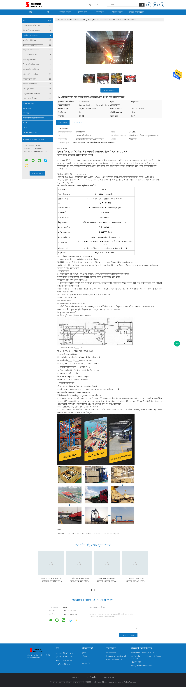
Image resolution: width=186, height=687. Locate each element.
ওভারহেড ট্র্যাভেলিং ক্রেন (37, 25)
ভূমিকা (84, 653)
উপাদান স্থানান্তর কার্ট (37, 84)
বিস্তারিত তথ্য (62, 122)
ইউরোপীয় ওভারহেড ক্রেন (37, 30)
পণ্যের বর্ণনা (78, 122)
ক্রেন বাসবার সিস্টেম (37, 98)
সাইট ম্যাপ (75, 677)
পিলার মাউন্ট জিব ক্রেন (37, 64)
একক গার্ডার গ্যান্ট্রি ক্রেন (37, 69)
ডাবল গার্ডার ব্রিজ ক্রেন (66, 534)
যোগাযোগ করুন (117, 12)
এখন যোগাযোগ (109, 90)
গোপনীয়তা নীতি (91, 677)
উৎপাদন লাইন (111, 653)
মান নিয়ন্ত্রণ (99, 12)
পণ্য (47, 12)
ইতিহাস (84, 656)
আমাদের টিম (86, 663)
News (25, 123)
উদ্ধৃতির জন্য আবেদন (136, 12)
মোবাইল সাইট (109, 677)
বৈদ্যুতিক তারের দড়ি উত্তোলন (37, 45)
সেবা (83, 660)
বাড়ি (30, 12)
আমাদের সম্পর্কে (65, 12)
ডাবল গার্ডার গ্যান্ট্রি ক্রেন (37, 74)
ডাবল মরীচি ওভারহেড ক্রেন (111, 534)
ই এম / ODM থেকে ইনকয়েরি (116, 656)
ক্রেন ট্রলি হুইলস (37, 88)
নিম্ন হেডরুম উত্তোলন (37, 54)
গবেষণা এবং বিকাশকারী (114, 660)
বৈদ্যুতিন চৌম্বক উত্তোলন (37, 93)
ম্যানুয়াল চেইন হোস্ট (37, 79)
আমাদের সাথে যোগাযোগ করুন (33, 118)
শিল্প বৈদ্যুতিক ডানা (37, 59)
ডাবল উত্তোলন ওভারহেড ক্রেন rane (87, 534)
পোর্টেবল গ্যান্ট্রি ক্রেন (37, 40)
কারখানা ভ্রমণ (82, 12)
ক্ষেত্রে (25, 128)
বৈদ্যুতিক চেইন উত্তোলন (37, 50)
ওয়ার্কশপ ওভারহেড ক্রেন (37, 35)
